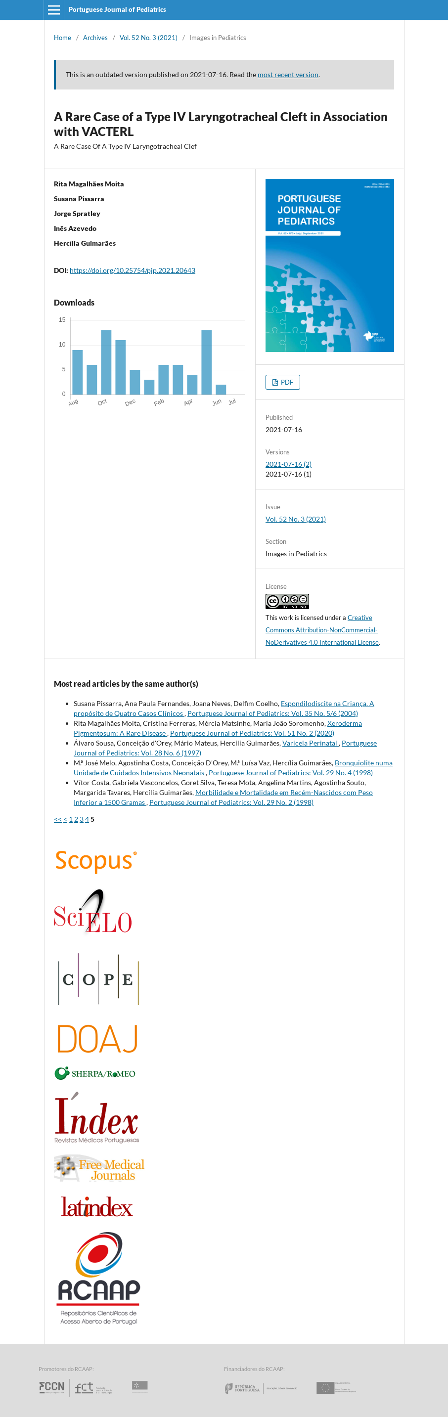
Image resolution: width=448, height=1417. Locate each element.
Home (62, 38)
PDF (286, 382)
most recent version (288, 74)
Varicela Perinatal (310, 743)
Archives (95, 38)
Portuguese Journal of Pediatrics (117, 9)
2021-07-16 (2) (289, 464)
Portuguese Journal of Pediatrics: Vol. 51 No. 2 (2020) (252, 733)
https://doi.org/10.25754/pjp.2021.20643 (132, 270)
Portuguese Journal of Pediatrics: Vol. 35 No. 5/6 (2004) (272, 713)
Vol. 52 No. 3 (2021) (149, 38)
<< (58, 819)
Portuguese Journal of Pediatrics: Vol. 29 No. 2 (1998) (231, 802)
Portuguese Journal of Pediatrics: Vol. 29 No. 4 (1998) (291, 772)
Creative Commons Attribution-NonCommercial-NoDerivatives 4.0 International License (322, 630)
